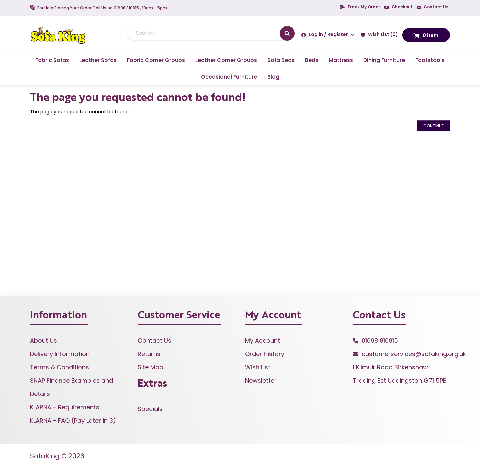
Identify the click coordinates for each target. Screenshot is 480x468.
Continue (433, 126)
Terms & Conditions (59, 367)
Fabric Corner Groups (156, 60)
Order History (264, 354)
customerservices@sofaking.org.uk (414, 354)
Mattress (341, 60)
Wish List (257, 367)
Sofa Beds (281, 60)
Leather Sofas (98, 60)
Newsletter (261, 380)
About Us (43, 340)
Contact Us (432, 7)
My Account (262, 340)
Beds (311, 60)
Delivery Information (60, 354)
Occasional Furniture (229, 77)
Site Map (150, 367)
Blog (273, 77)
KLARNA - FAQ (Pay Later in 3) (73, 420)
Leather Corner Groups (226, 60)
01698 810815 (380, 340)
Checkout (398, 7)
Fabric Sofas (52, 60)
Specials (150, 409)
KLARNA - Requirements (64, 407)
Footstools (430, 60)
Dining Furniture (384, 60)
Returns (149, 354)
